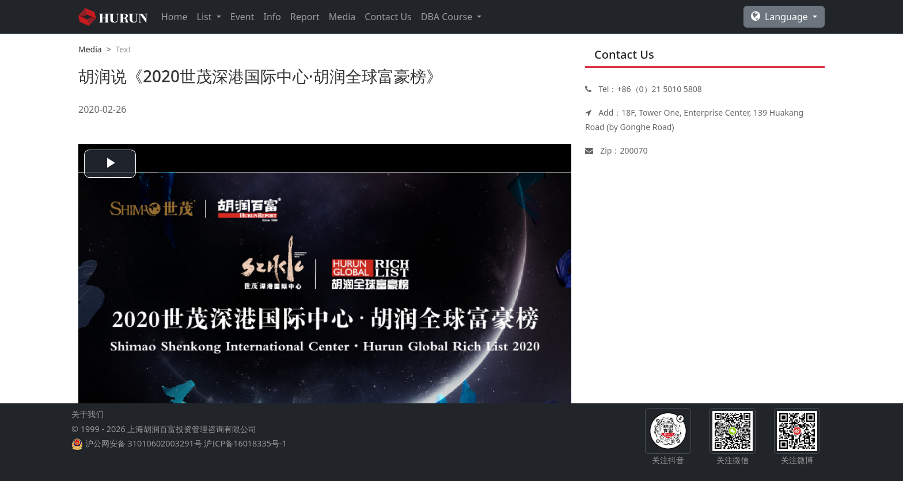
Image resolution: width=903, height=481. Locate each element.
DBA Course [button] (448, 16)
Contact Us (388, 16)
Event (242, 16)
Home (174, 16)
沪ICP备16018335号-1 (245, 443)
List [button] (205, 16)
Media (342, 16)
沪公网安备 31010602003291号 (143, 443)
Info (272, 16)
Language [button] (780, 16)
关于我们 (87, 414)
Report (305, 16)
